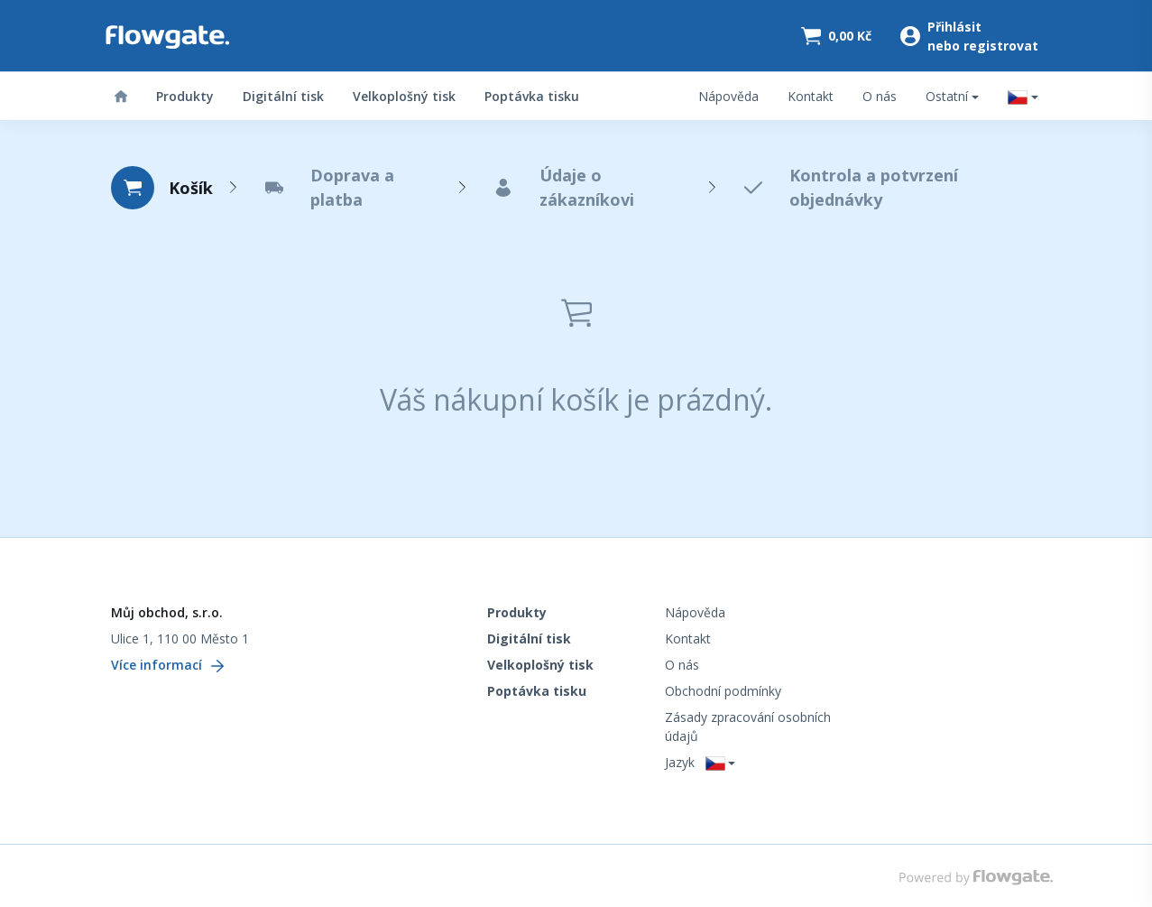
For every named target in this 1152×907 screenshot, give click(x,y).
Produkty (185, 96)
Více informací (167, 664)
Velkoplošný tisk (404, 96)
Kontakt (811, 96)
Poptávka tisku (531, 96)
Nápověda (728, 96)
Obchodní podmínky (723, 690)
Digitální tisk (283, 96)
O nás (879, 96)
